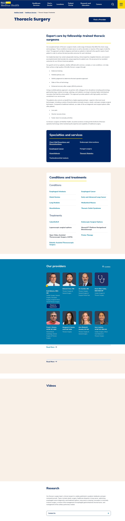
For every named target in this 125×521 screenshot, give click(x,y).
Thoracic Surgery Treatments (46, 12)
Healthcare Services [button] (36, 4)
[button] (113, 4)
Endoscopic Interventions (89, 142)
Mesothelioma (54, 208)
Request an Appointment (53, 306)
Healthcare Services (30, 12)
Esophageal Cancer (56, 149)
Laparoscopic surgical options (60, 227)
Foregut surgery (86, 149)
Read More (50, 347)
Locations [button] (60, 4)
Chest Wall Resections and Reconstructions (59, 143)
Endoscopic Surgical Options (92, 222)
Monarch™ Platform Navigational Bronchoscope (93, 228)
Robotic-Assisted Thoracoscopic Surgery (61, 244)
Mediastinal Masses (88, 203)
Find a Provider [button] (99, 19)
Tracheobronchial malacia (58, 158)
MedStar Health (18, 12)
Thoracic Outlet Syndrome (91, 208)
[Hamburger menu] (121, 4)
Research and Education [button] (86, 4)
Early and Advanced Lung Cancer (93, 197)
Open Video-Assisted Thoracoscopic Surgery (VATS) (61, 236)
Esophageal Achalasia (57, 191)
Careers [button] (99, 4)
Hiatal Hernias (54, 197)
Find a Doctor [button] (49, 4)
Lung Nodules (54, 203)
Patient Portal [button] (70, 4)
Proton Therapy (87, 235)
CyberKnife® (54, 222)
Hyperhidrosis (54, 153)
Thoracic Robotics (86, 153)
